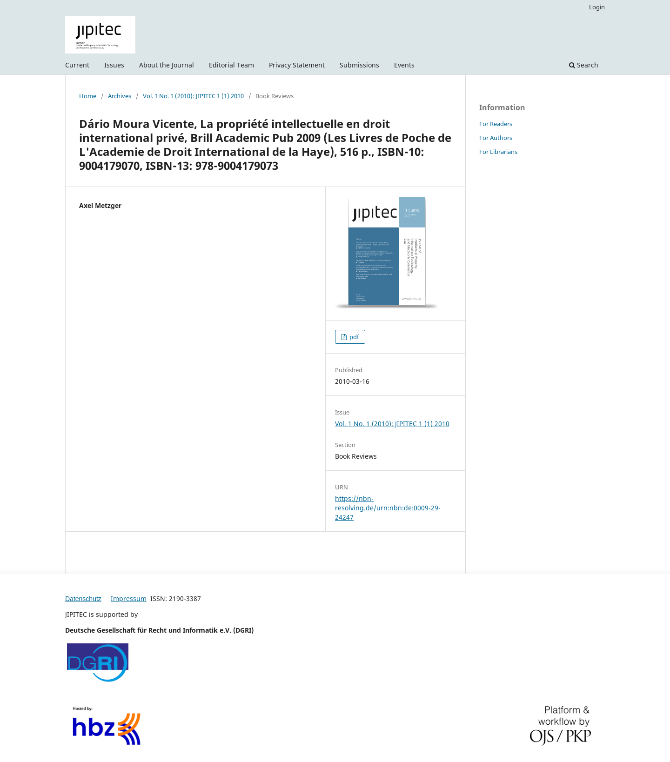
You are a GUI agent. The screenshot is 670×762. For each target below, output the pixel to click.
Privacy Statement (297, 64)
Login (597, 7)
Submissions (359, 64)
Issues (114, 64)
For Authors (495, 138)
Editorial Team (231, 64)
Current (77, 64)
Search (583, 64)
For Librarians (498, 151)
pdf (353, 337)
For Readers (495, 124)
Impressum (129, 598)
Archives (119, 96)
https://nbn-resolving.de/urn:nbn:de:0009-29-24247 (388, 507)
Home (87, 96)
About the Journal (166, 64)
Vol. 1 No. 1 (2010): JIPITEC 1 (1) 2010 (193, 96)
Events (404, 64)
